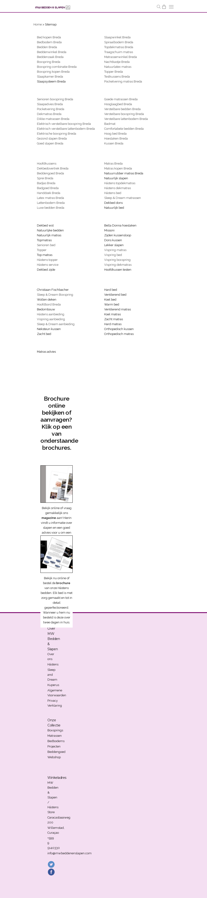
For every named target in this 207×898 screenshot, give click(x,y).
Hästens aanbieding (50, 314)
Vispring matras (115, 250)
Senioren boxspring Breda (55, 99)
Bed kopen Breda (49, 37)
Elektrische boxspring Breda (56, 133)
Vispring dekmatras (118, 264)
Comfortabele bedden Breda (124, 128)
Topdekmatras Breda (118, 47)
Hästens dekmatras (117, 188)
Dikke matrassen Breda (53, 119)
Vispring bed (113, 255)
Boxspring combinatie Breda (57, 66)
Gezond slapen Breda (52, 138)
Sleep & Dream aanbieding (56, 324)
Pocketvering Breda (50, 109)
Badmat (109, 124)
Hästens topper (47, 260)
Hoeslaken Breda (116, 138)
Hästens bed (112, 193)
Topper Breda (113, 71)
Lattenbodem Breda (51, 203)
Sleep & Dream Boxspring (55, 294)
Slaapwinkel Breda (117, 37)
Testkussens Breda (117, 76)
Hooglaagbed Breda (118, 104)
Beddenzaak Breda (50, 57)
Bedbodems (55, 741)
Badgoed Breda (48, 188)
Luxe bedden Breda (50, 207)
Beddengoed (56, 752)
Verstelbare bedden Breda (122, 109)
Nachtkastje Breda (117, 62)
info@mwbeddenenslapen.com (69, 853)
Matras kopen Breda (118, 168)
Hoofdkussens (46, 163)
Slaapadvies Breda (50, 104)
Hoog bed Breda (115, 133)
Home (37, 24)
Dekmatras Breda (49, 114)
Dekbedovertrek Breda (52, 168)
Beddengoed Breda (50, 173)
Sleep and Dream (52, 674)
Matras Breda (113, 163)
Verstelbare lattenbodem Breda (126, 119)
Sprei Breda (45, 178)
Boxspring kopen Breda (53, 71)
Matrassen (54, 735)
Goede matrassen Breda (121, 99)
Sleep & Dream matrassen (122, 198)
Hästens (52, 664)
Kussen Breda (113, 143)
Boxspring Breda (48, 62)
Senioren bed (46, 245)
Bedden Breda (47, 47)
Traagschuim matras (118, 52)
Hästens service (47, 264)
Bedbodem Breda (49, 42)
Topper (41, 250)
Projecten (54, 746)
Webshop (54, 757)
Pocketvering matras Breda (123, 81)
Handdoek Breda (48, 193)
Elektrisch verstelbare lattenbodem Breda (66, 128)
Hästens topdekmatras (119, 183)
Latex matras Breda (50, 198)
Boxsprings (55, 730)
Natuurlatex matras (117, 66)
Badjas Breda (46, 183)
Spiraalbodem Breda (118, 42)
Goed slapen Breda (50, 143)
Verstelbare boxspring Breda (124, 114)
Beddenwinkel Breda (51, 52)
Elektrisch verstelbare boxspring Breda (64, 124)
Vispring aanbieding (51, 319)
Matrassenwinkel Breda (120, 57)
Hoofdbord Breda (49, 304)
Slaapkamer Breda (50, 76)
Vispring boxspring (117, 260)
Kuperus (53, 685)
